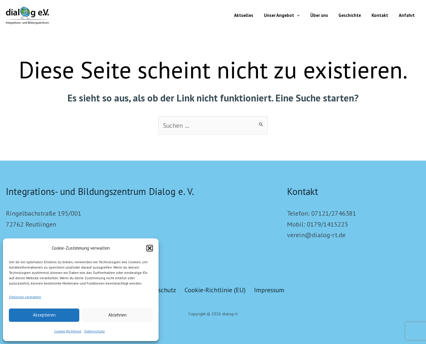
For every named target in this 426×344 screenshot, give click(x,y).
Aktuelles (253, 15)
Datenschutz (94, 331)
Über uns (325, 15)
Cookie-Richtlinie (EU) (215, 290)
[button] (150, 248)
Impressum (271, 290)
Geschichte (354, 15)
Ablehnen (117, 315)
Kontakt (382, 15)
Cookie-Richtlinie (67, 331)
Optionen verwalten (25, 297)
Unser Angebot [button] (289, 15)
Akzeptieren (44, 315)
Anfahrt (408, 15)
